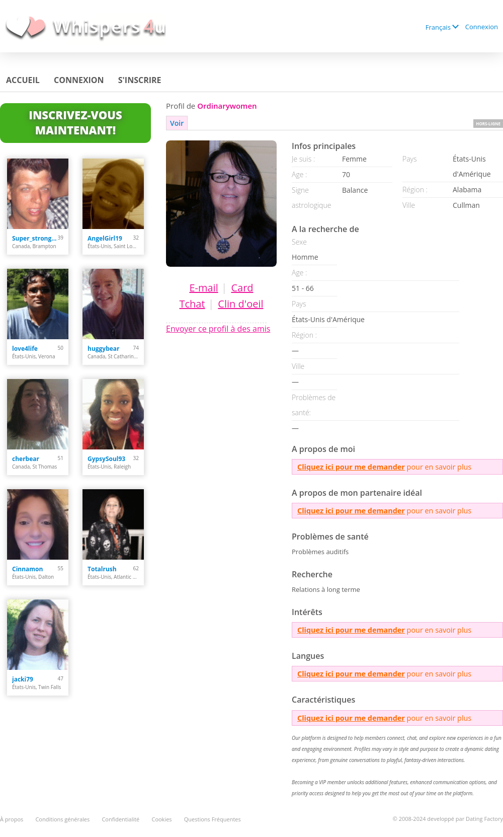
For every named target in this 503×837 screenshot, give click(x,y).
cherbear (25, 458)
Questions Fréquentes (212, 819)
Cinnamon (27, 569)
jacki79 (22, 679)
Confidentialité (120, 819)
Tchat (192, 304)
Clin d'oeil (240, 304)
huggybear (104, 348)
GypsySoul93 (106, 458)
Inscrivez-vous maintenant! (75, 122)
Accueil (23, 80)
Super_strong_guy (35, 238)
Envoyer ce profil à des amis (218, 328)
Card (242, 287)
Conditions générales (62, 819)
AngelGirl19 (105, 238)
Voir (177, 123)
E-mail (203, 287)
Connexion (481, 26)
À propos (11, 819)
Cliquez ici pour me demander (351, 467)
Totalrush (102, 569)
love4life (25, 348)
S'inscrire (139, 80)
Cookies (161, 819)
